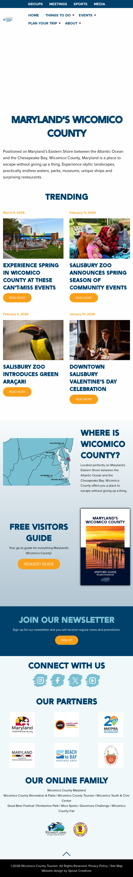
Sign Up (66, 640)
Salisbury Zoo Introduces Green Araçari (30, 374)
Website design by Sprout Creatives (66, 870)
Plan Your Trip (42, 23)
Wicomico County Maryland (66, 790)
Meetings (58, 4)
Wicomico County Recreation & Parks (29, 795)
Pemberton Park (47, 805)
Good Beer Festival (20, 805)
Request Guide (39, 564)
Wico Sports (69, 805)
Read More (17, 298)
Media (99, 4)
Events (85, 15)
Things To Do (58, 15)
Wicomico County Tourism (76, 795)
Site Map (116, 866)
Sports (80, 4)
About (71, 23)
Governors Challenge (94, 805)
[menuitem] (35, 4)
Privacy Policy (98, 866)
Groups (35, 4)
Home (33, 15)
